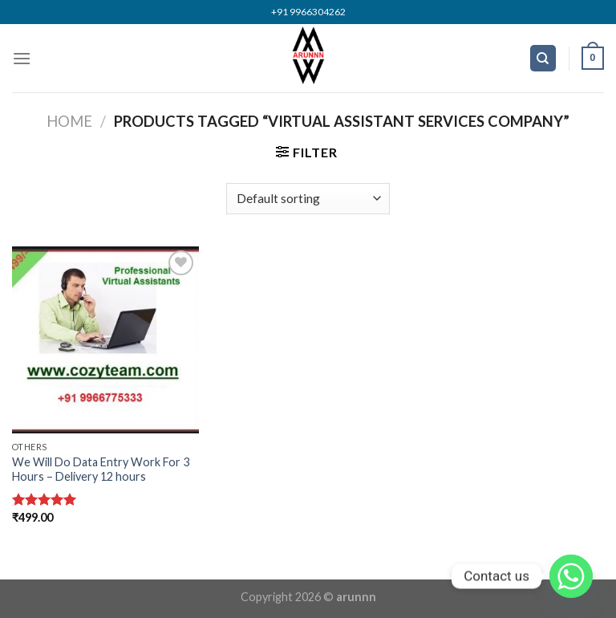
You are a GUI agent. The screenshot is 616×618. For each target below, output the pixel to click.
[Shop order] (307, 198)
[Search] (543, 58)
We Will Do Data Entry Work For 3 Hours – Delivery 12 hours (100, 469)
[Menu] (21, 58)
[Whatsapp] (571, 576)
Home (69, 121)
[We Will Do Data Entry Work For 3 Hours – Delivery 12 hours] (105, 339)
